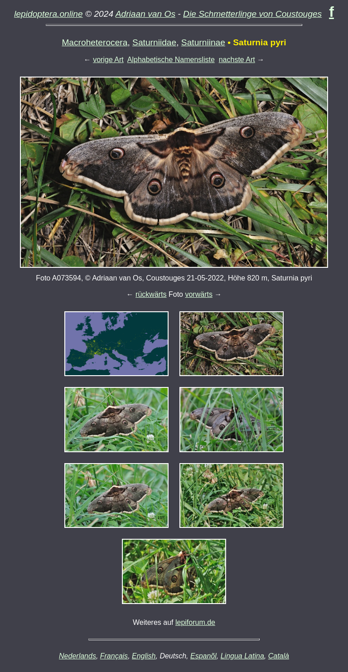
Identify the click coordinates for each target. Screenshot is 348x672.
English (143, 656)
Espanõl (203, 656)
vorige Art (108, 59)
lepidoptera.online (48, 14)
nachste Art (237, 59)
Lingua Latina (242, 656)
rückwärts (150, 294)
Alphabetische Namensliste (171, 59)
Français (114, 656)
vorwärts (198, 294)
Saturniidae (154, 42)
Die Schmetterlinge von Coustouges (252, 14)
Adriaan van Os (145, 14)
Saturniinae (203, 42)
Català (278, 656)
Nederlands (77, 656)
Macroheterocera (94, 42)
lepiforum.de (195, 622)
